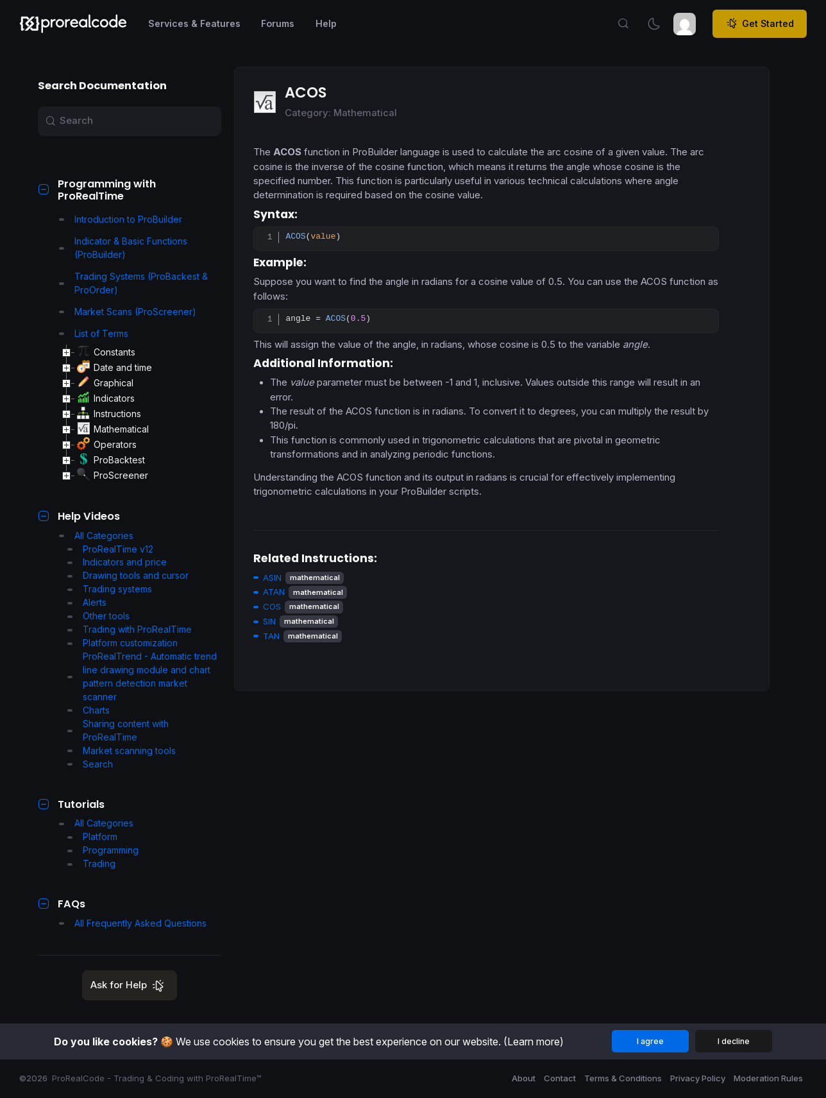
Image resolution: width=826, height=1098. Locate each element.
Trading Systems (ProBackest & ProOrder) (133, 283)
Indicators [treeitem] (106, 398)
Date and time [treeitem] (114, 367)
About (523, 1078)
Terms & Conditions (623, 1078)
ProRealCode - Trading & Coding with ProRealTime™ (157, 1078)
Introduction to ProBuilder (120, 219)
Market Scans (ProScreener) (127, 311)
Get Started (760, 23)
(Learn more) (533, 1041)
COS (272, 606)
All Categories (96, 535)
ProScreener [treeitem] (112, 475)
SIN (269, 621)
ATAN (274, 592)
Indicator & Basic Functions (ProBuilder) (123, 248)
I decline (734, 1041)
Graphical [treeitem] (105, 383)
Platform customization (122, 642)
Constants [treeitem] (106, 352)
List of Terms (93, 333)
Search (90, 764)
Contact (560, 1078)
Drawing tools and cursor (128, 575)
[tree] (140, 414)
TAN (271, 636)
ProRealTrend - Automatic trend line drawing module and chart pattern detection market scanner (142, 676)
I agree (650, 1041)
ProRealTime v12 (110, 549)
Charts (88, 710)
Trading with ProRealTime (129, 629)
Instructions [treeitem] (109, 414)
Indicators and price (117, 561)
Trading (91, 863)
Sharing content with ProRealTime (118, 730)
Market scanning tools (121, 750)
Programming (103, 850)
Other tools (98, 615)
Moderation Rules (768, 1078)
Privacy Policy (697, 1078)
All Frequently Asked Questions (132, 923)
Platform (92, 836)
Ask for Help (129, 986)
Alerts (86, 602)
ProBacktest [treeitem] (111, 460)
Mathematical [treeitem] (113, 429)
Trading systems (109, 588)
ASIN (272, 577)
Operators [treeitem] (107, 444)
